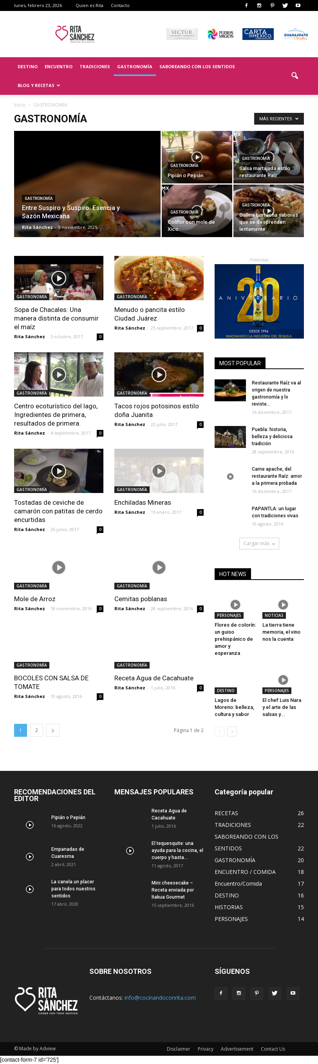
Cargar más (259, 543)
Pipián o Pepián (68, 817)
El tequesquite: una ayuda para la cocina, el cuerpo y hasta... (177, 850)
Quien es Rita (89, 5)
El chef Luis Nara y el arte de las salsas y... (281, 707)
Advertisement (237, 1049)
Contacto (120, 5)
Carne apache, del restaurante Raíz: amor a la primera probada (277, 476)
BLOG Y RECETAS (39, 85)
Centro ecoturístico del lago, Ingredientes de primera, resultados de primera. (56, 414)
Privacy (205, 1049)
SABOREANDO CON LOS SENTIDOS (197, 66)
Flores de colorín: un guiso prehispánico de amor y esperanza (235, 639)
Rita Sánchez (37, 227)
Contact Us (273, 1049)
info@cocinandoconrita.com (160, 997)
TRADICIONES (95, 66)
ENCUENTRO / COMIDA (245, 871)
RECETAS (226, 813)
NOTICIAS (274, 615)
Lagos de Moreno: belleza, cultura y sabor (234, 707)
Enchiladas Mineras (142, 502)
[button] (294, 76)
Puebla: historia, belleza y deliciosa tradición (272, 436)
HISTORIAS (229, 907)
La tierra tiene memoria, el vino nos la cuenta (281, 632)
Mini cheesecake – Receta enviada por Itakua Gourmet (173, 890)
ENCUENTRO (58, 66)
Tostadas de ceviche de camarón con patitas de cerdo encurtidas (58, 511)
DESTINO (28, 66)
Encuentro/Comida (238, 883)
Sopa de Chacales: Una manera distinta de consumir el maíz (56, 318)
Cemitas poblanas (140, 599)
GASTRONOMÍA (134, 66)
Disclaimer (178, 1049)
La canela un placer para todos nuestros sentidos (73, 889)
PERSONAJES (229, 615)
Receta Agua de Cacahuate (153, 678)
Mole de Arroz (35, 599)
